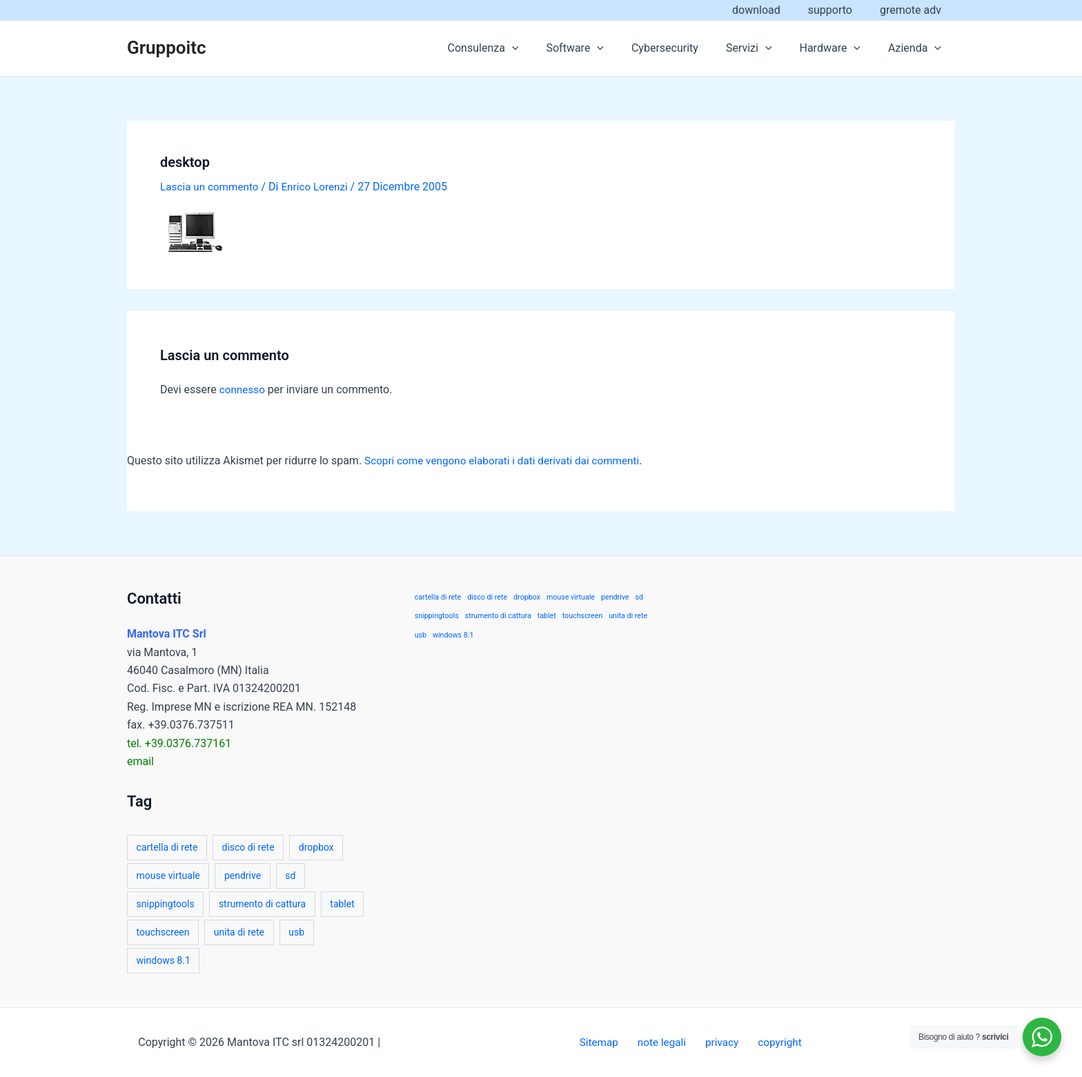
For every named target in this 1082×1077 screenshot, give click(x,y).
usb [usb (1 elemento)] (296, 932)
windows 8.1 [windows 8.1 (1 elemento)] (163, 960)
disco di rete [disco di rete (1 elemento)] (248, 847)
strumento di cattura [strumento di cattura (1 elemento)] (262, 903)
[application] (542, 48)
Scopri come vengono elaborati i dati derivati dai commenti (508, 460)
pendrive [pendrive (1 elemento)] (242, 875)
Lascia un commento (211, 186)
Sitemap (608, 1042)
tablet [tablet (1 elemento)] (342, 903)
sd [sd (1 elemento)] (290, 875)
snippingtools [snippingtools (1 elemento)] (166, 903)
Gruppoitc (166, 47)
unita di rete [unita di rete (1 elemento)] (239, 932)
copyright (770, 1042)
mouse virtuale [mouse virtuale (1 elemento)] (168, 875)
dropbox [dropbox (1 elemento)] (316, 847)
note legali (665, 1042)
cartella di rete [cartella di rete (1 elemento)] (167, 847)
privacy (718, 1042)
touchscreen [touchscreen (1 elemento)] (163, 932)
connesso (243, 389)
